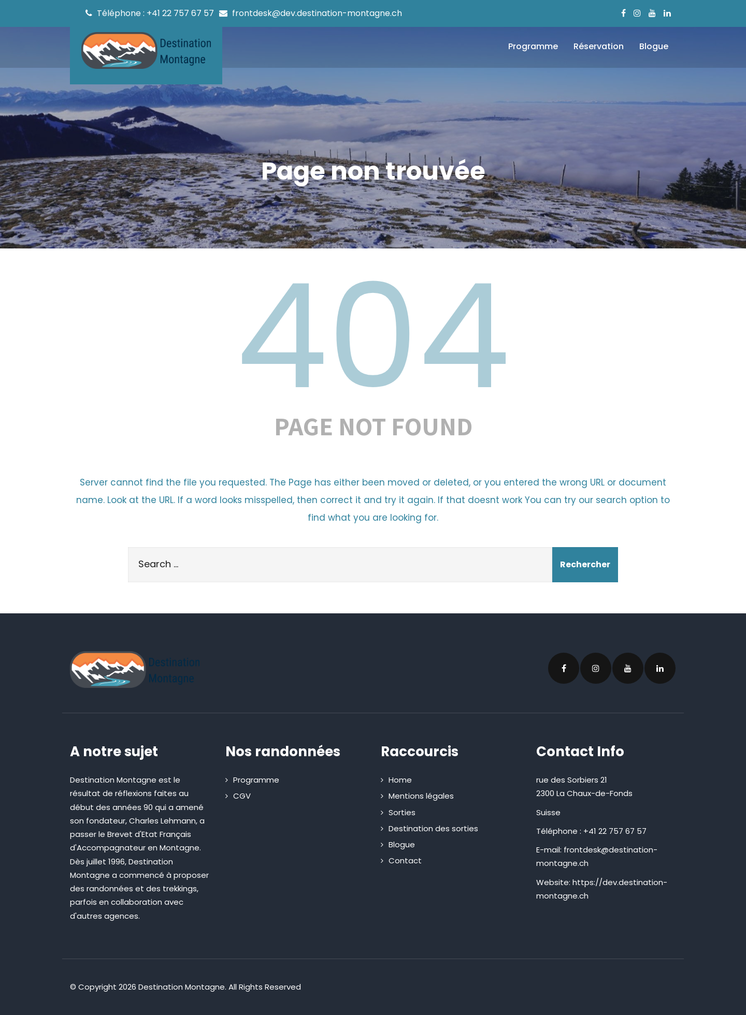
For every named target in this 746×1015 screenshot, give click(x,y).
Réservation (598, 46)
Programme (533, 46)
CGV (242, 795)
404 (373, 336)
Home (400, 779)
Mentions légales (421, 795)
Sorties (402, 812)
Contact (405, 860)
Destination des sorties (433, 828)
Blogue (653, 46)
